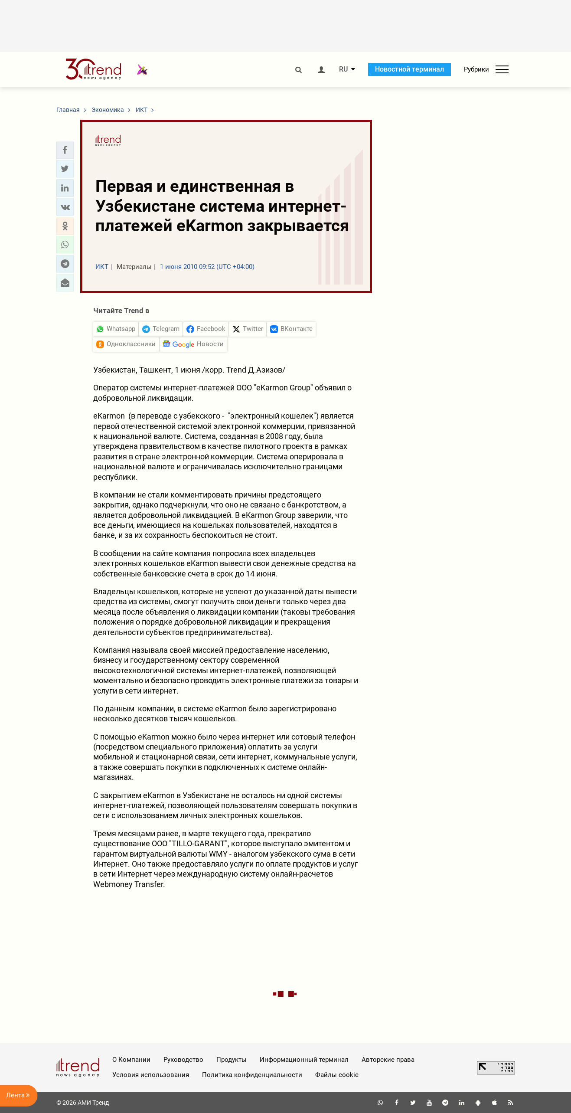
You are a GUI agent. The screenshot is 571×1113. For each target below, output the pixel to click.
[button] (65, 150)
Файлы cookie (337, 1075)
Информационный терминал (304, 1060)
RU (343, 69)
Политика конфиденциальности (252, 1075)
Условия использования (150, 1075)
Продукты (231, 1060)
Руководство (183, 1060)
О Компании (131, 1060)
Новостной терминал (409, 69)
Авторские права (388, 1060)
